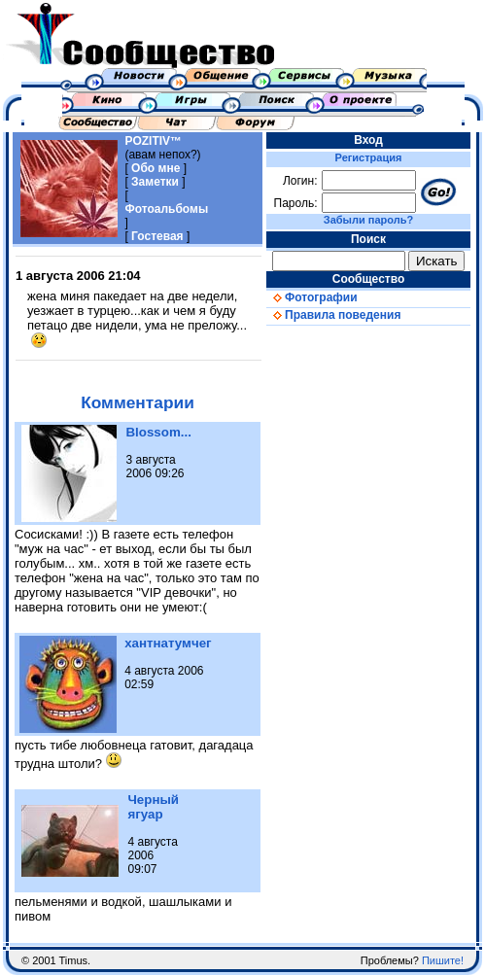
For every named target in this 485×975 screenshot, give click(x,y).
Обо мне (155, 168)
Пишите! (443, 960)
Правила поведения (333, 315)
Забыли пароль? (368, 220)
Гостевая (157, 236)
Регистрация (368, 157)
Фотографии (312, 297)
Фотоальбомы (166, 209)
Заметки (155, 182)
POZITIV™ (153, 141)
